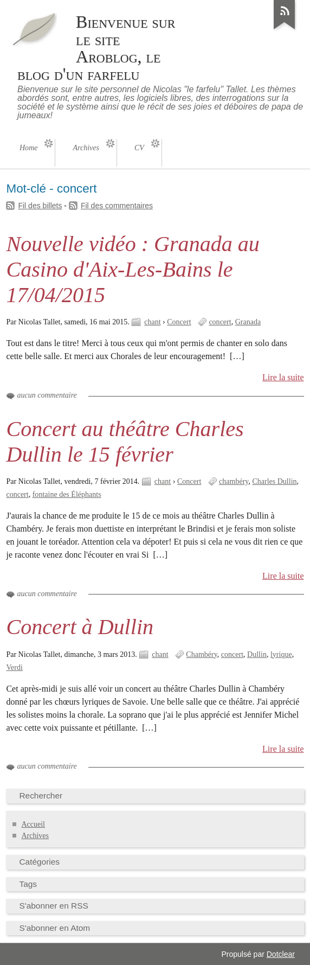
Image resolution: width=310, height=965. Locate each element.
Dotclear (281, 954)
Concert (179, 322)
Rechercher (40, 795)
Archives (35, 836)
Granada (248, 322)
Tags (28, 884)
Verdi (14, 667)
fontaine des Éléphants (67, 494)
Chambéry (201, 654)
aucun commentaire (46, 395)
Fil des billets (40, 205)
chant (152, 322)
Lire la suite (283, 377)
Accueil (33, 824)
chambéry (233, 481)
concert (220, 322)
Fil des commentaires (117, 205)
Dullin (257, 654)
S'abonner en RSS (53, 905)
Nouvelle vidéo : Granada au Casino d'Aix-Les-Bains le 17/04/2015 (132, 269)
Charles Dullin (274, 481)
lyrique (281, 654)
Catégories (39, 861)
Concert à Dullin (79, 627)
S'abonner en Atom (54, 927)
